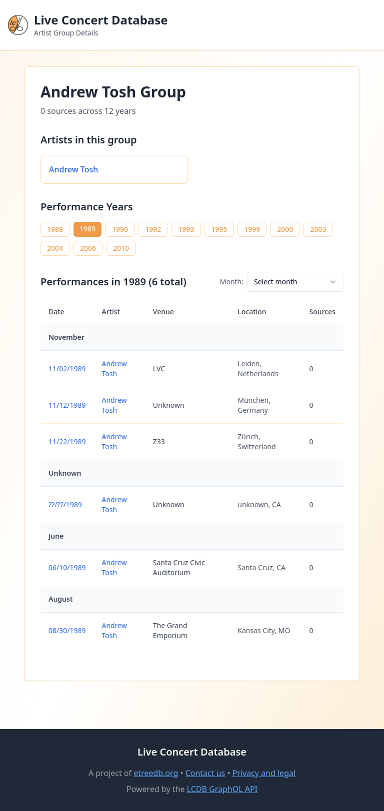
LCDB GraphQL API (222, 789)
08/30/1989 (67, 630)
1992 (153, 229)
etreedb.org (156, 773)
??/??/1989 (65, 504)
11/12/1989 (67, 405)
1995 (219, 229)
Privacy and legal (264, 773)
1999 (252, 229)
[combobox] (296, 282)
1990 (120, 229)
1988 (55, 229)
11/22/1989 (67, 441)
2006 (88, 248)
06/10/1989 (67, 567)
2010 (121, 248)
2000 (285, 229)
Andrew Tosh (73, 169)
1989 (88, 228)
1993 (186, 229)
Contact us (206, 773)
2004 (55, 248)
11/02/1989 (67, 368)
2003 (318, 229)
